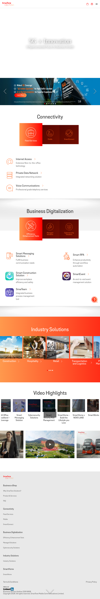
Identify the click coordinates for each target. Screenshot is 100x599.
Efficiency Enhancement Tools (13, 538)
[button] (44, 103)
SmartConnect (8, 524)
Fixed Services (8, 514)
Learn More (20, 95)
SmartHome (8, 569)
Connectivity (8, 509)
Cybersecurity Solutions (11, 548)
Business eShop (10, 486)
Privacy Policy (91, 582)
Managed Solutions (9, 543)
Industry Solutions (11, 556)
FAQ (4, 501)
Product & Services (10, 496)
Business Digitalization (13, 532)
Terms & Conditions (10, 582)
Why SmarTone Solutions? (12, 491)
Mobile (5, 519)
